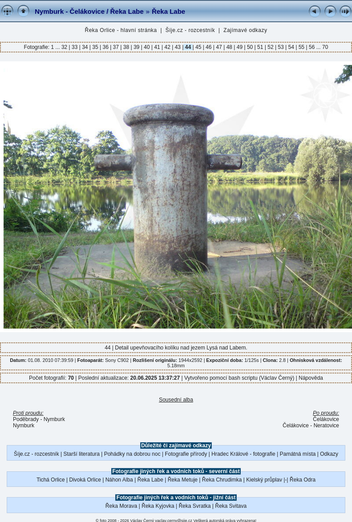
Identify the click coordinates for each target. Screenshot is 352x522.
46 (208, 47)
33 (74, 47)
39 (136, 47)
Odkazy (329, 454)
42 (167, 47)
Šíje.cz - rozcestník (190, 30)
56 (311, 47)
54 (291, 47)
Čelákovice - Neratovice (310, 425)
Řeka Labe (168, 11)
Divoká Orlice (85, 480)
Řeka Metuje (182, 480)
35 (95, 47)
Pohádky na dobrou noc (132, 454)
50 (250, 47)
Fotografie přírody (186, 454)
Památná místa (298, 454)
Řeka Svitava (231, 506)
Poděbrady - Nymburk (39, 419)
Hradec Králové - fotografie (243, 454)
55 (301, 47)
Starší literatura (81, 454)
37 (115, 47)
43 (177, 47)
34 (85, 47)
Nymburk (23, 425)
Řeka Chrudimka (221, 480)
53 (280, 47)
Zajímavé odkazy (245, 30)
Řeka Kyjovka (158, 506)
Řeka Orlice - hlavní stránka (121, 30)
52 (270, 47)
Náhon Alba (119, 480)
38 (126, 47)
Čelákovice (326, 419)
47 (218, 47)
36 (105, 47)
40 (146, 47)
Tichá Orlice (51, 480)
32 (65, 47)
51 (260, 47)
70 (325, 47)
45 (198, 47)
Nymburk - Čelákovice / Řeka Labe (89, 11)
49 (239, 47)
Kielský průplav (264, 480)
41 (157, 47)
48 (229, 47)
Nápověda (311, 378)
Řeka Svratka (195, 506)
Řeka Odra (302, 480)
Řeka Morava (121, 506)
